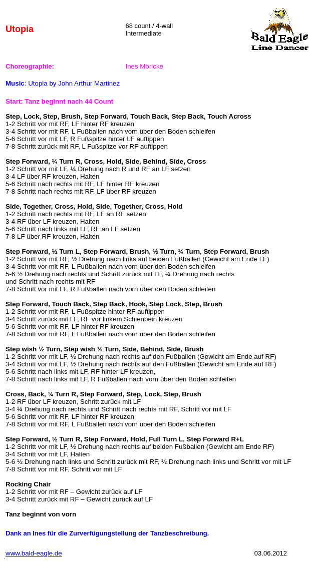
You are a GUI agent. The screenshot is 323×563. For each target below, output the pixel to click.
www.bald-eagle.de (34, 553)
